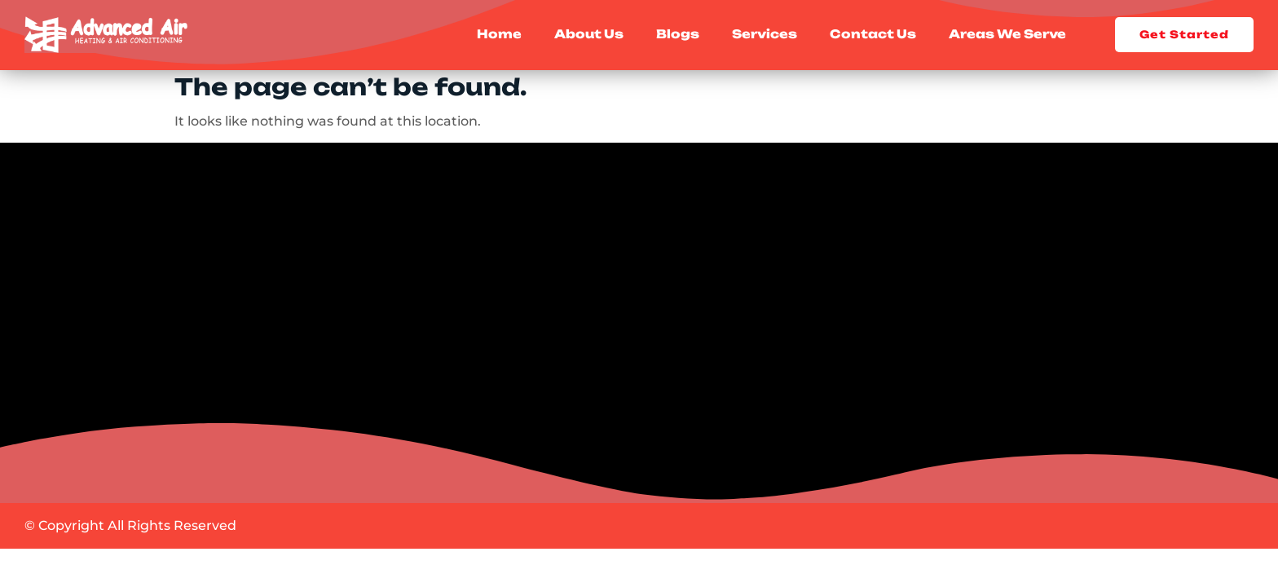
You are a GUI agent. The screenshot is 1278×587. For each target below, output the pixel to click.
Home (499, 35)
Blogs (677, 35)
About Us (589, 35)
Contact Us (873, 35)
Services (764, 35)
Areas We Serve (1007, 35)
